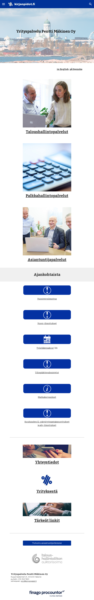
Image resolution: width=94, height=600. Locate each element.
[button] (3, 4)
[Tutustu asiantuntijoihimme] (47, 543)
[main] (47, 31)
